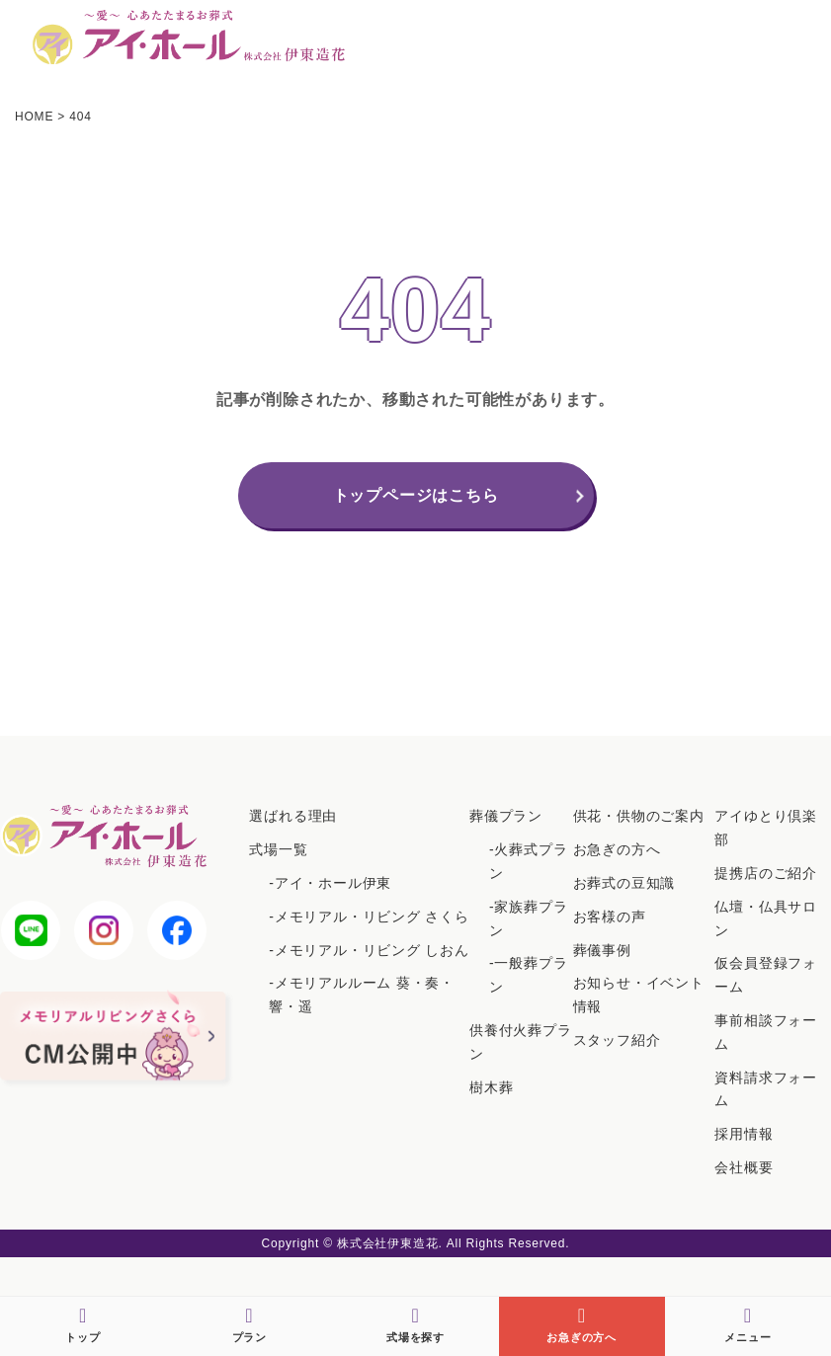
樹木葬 (491, 1087)
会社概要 (743, 1167)
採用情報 (743, 1134)
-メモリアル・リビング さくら (369, 916)
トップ (82, 1324)
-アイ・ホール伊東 (330, 883)
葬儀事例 (602, 950)
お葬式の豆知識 (624, 883)
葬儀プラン (505, 816)
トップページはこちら (416, 495)
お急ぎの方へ (617, 849)
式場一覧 (278, 849)
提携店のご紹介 (765, 873)
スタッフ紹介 (617, 1040)
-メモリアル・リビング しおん (369, 950)
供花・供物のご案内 (639, 816)
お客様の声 (609, 916)
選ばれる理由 (293, 816)
